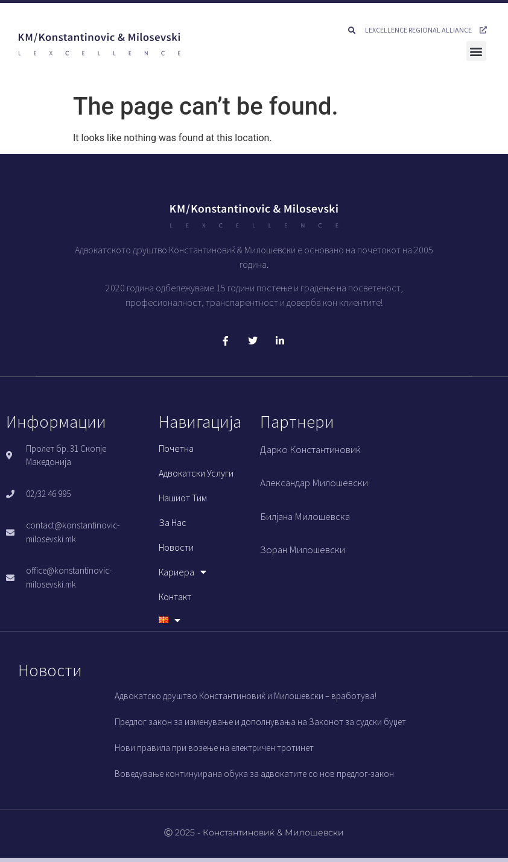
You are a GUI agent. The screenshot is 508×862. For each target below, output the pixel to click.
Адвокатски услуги (196, 473)
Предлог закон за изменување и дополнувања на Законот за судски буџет (260, 721)
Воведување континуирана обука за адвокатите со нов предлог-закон (254, 773)
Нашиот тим (183, 498)
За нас (172, 522)
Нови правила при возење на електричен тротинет (214, 747)
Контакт (175, 597)
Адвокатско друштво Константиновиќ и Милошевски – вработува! (245, 696)
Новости (176, 547)
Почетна (176, 448)
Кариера (182, 572)
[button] (351, 31)
